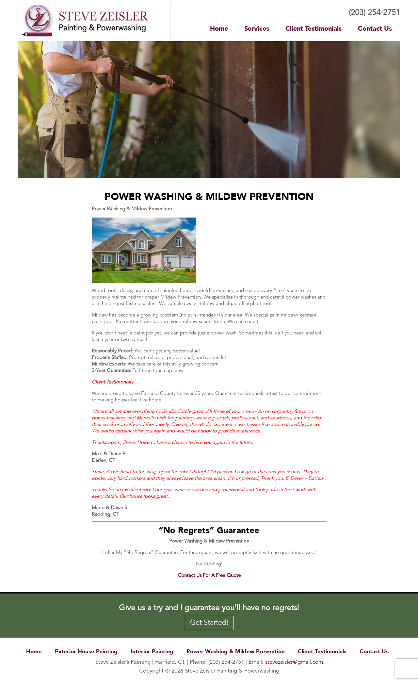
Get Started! (209, 622)
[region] (209, 109)
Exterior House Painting (86, 651)
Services (256, 28)
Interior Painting (152, 651)
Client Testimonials (313, 28)
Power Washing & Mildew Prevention (235, 651)
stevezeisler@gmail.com (294, 662)
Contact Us (375, 28)
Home (219, 28)
